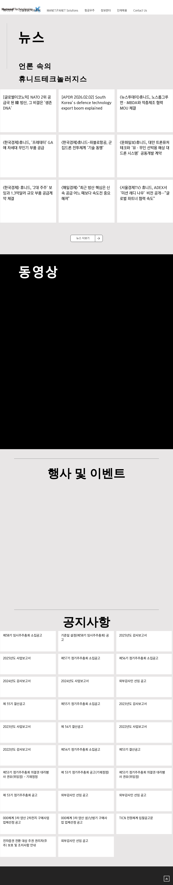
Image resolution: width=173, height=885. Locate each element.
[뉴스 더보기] (82, 238)
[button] (106, 8)
